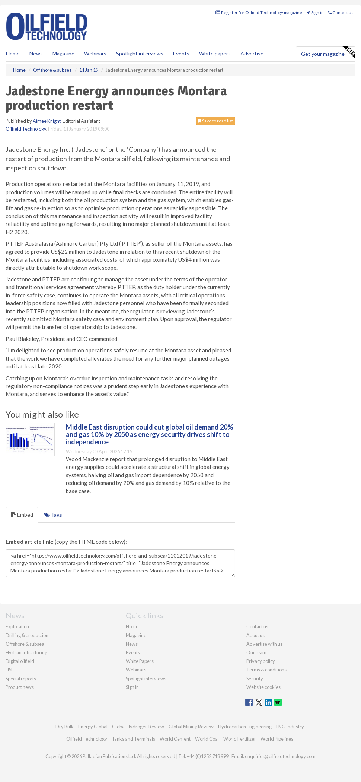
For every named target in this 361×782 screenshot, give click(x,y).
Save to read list (215, 121)
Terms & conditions (266, 670)
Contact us (341, 12)
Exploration (17, 626)
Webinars (95, 53)
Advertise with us (264, 644)
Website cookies (263, 687)
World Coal (207, 739)
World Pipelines (277, 739)
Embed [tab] (22, 514)
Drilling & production (27, 635)
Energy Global (93, 727)
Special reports (21, 679)
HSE (10, 670)
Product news (20, 687)
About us (255, 635)
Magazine (63, 53)
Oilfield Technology (26, 129)
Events (181, 53)
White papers (215, 53)
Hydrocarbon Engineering (245, 727)
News (132, 644)
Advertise (251, 53)
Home (13, 53)
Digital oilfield (20, 661)
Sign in (315, 12)
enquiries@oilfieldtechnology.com (280, 756)
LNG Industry (290, 727)
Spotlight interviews (139, 53)
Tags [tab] (53, 514)
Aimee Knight (47, 121)
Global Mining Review (191, 727)
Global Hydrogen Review (138, 727)
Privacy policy (260, 661)
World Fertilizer (239, 739)
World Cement (175, 739)
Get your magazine (328, 53)
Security (254, 679)
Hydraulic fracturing (26, 652)
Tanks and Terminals (133, 739)
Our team (256, 652)
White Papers (140, 661)
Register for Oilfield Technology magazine (258, 12)
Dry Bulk (64, 727)
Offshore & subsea (25, 644)
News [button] (36, 53)
